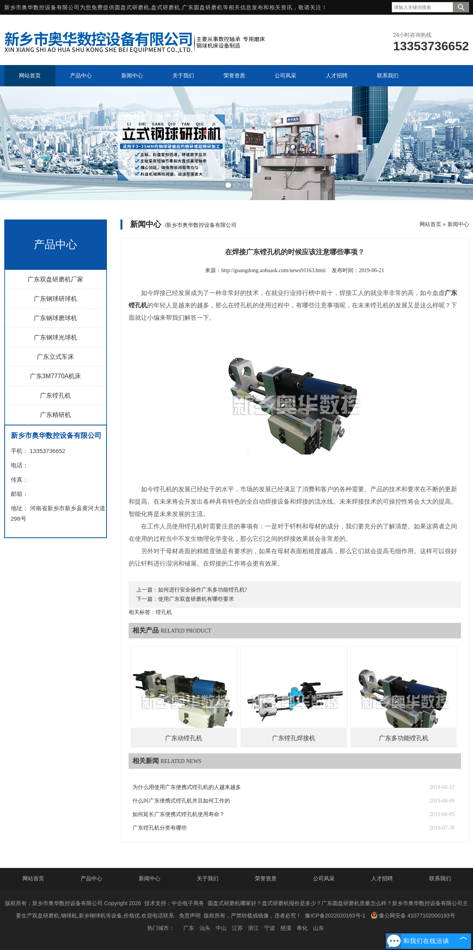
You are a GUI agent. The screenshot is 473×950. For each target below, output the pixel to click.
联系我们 (440, 878)
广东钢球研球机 (55, 298)
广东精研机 (55, 415)
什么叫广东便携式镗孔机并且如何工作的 (181, 801)
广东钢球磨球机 (55, 318)
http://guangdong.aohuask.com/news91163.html (273, 270)
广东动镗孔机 (183, 738)
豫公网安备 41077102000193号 (413, 915)
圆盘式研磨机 (132, 7)
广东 (188, 928)
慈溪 (285, 928)
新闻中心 (458, 224)
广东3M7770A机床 (55, 376)
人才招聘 (382, 878)
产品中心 (91, 878)
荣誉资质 (266, 878)
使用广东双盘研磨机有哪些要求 (196, 599)
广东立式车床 (55, 356)
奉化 (302, 928)
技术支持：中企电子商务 (174, 903)
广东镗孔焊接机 (293, 738)
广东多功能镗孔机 (403, 738)
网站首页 (430, 224)
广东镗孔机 (55, 395)
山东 (318, 928)
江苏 (237, 928)
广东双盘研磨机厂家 (55, 279)
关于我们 (207, 878)
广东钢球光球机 (55, 337)
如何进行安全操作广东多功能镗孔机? (202, 590)
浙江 (253, 928)
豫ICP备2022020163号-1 (335, 915)
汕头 (205, 928)
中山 (221, 928)
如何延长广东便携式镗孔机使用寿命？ (178, 814)
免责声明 (190, 915)
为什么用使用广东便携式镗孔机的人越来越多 (186, 787)
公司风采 (324, 878)
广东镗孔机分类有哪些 (159, 828)
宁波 (269, 928)
